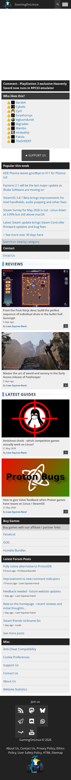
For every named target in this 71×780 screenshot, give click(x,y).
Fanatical (9, 534)
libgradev (22, 124)
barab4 (21, 102)
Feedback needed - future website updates (32, 591)
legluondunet (25, 120)
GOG (6, 542)
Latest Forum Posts (17, 559)
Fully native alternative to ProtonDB (27, 566)
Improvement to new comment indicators (31, 579)
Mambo (21, 128)
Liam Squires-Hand (16, 326)
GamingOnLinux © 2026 (35, 740)
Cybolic (21, 107)
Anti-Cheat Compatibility (19, 649)
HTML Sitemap (53, 753)
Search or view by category (21, 242)
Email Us (9, 255)
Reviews (14, 264)
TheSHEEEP (23, 141)
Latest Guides (20, 394)
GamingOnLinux (26, 4)
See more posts (13, 633)
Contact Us (10, 673)
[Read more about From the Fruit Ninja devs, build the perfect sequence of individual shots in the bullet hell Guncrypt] (35, 299)
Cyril (19, 111)
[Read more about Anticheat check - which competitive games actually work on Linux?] (35, 428)
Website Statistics (15, 689)
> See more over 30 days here (23, 235)
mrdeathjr (23, 132)
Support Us (11, 665)
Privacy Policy (46, 748)
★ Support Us (35, 155)
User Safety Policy (30, 753)
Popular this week (16, 166)
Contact (9, 248)
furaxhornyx (24, 115)
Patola (20, 137)
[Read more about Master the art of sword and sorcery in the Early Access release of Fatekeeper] (35, 360)
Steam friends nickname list (22, 621)
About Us (9, 681)
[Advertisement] (35, 44)
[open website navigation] (65, 4)
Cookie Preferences (16, 657)
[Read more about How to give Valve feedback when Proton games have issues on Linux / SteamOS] (35, 487)
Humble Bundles (14, 550)
